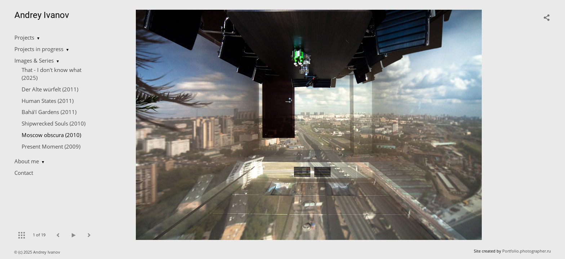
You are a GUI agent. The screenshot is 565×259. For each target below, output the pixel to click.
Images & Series (34, 60)
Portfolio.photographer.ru (526, 251)
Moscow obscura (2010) (51, 134)
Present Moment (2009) (51, 146)
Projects (24, 37)
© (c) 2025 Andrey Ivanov (37, 252)
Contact (23, 172)
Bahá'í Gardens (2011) (49, 111)
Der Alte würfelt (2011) (50, 89)
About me (26, 161)
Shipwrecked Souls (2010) (53, 123)
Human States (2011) (48, 100)
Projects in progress (38, 49)
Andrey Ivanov (41, 15)
